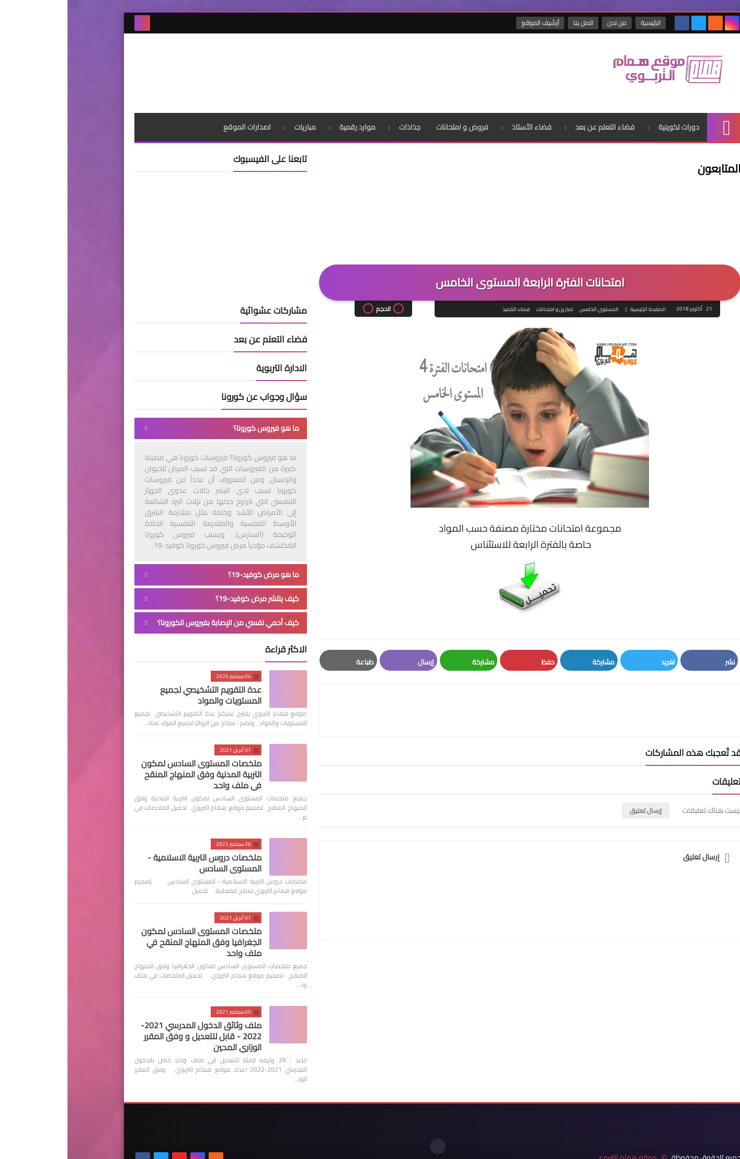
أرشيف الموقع (473, 23)
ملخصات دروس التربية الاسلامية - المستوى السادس (137, 858)
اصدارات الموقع (179, 123)
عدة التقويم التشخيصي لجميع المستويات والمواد (143, 691)
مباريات (237, 123)
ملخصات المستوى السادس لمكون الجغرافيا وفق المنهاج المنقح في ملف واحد (134, 938)
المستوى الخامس (531, 305)
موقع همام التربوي (559, 1142)
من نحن (550, 23)
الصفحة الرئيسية (580, 305)
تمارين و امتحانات (487, 305)
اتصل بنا (516, 23)
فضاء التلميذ (448, 305)
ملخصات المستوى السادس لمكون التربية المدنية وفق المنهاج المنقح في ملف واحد (134, 770)
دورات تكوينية (611, 123)
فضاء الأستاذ (464, 123)
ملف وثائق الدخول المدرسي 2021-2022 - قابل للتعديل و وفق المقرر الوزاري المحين (133, 1032)
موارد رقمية (290, 123)
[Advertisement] (257, 67)
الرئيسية (584, 23)
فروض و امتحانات (395, 123)
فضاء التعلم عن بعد (537, 123)
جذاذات (342, 123)
